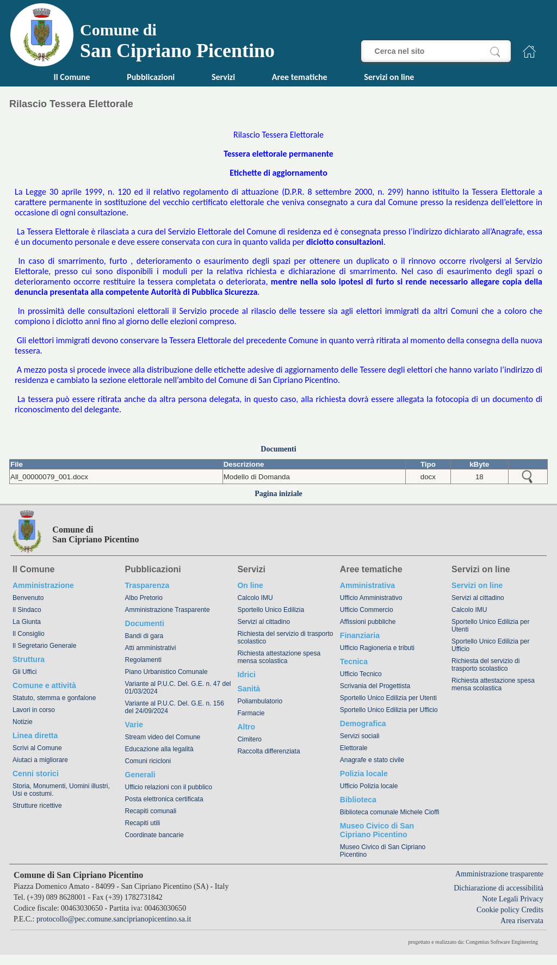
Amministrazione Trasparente (167, 610)
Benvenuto (28, 598)
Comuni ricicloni (148, 761)
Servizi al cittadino (263, 622)
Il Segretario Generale (44, 645)
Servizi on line (389, 77)
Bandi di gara (144, 636)
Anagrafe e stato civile (372, 760)
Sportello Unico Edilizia (270, 610)
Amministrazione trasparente (499, 874)
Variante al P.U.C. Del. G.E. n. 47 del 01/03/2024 (178, 687)
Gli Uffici (24, 672)
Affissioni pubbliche (368, 622)
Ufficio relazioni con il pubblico (169, 787)
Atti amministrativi (150, 648)
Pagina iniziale (278, 494)
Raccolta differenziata (268, 751)
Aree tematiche (299, 77)
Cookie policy (497, 910)
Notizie (23, 722)
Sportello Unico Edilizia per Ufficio (389, 710)
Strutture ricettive (37, 805)
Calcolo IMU (255, 598)
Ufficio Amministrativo (371, 598)
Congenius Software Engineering (502, 942)
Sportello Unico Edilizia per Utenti (388, 698)
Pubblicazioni (151, 77)
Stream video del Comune (163, 737)
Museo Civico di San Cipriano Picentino (382, 850)
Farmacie (250, 713)
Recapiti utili (142, 823)
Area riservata (521, 921)
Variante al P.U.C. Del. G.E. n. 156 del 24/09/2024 (174, 707)
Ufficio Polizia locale (369, 786)
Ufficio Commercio (366, 610)
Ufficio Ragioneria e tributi (377, 648)
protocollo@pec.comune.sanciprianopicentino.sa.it (113, 919)
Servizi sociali (360, 736)
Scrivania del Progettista (375, 686)
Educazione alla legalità (159, 749)
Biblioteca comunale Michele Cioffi (390, 812)
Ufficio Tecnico (361, 674)
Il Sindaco (27, 610)
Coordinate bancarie (154, 835)
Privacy (531, 899)
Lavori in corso (34, 710)
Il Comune (72, 77)
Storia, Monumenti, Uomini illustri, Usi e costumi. (61, 789)
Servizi (223, 77)
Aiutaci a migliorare (40, 760)
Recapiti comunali (151, 811)
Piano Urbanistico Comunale (166, 672)
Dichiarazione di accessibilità (498, 888)
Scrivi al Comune (37, 748)
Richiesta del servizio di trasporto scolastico (285, 637)
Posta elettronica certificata (164, 799)
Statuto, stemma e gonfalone (54, 698)
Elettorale (354, 748)
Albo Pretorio (144, 598)
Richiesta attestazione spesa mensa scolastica (278, 657)
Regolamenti (143, 660)
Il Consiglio (29, 634)
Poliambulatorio (259, 701)
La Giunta (27, 622)
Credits (532, 910)
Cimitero (249, 739)
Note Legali (500, 899)
